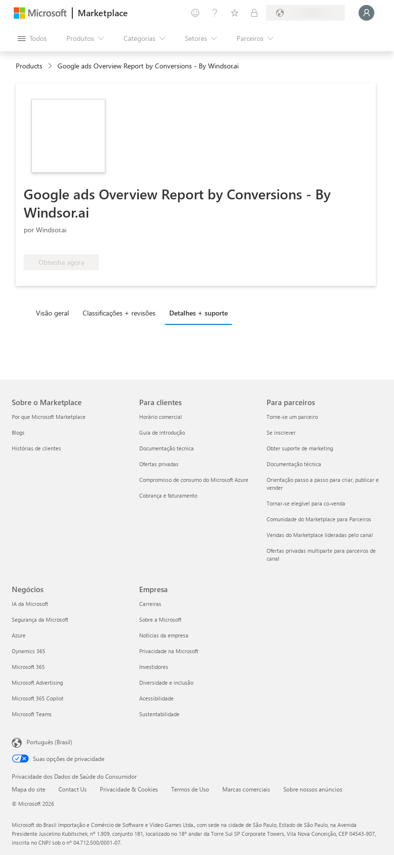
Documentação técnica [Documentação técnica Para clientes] (166, 448)
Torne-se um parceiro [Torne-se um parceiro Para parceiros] (292, 416)
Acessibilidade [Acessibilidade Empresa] (156, 698)
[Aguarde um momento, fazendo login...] (366, 13)
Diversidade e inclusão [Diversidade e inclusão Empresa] (166, 682)
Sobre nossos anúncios (312, 789)
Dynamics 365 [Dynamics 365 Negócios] (28, 651)
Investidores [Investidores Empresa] (153, 666)
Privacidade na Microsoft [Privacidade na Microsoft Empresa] (168, 651)
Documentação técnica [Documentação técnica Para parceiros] (294, 464)
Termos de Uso (190, 789)
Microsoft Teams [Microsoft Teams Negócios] (32, 714)
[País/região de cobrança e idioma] (305, 13)
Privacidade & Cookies (129, 789)
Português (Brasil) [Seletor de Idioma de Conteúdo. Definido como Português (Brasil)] (49, 742)
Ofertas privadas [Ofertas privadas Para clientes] (159, 464)
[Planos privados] (254, 13)
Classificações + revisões (119, 312)
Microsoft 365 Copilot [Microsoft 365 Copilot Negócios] (37, 698)
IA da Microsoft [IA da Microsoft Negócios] (30, 603)
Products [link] (29, 65)
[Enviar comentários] (195, 13)
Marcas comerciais (246, 789)
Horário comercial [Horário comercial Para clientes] (160, 416)
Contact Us (73, 789)
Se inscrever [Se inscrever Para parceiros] (281, 432)
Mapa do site (28, 789)
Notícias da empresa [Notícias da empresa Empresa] (163, 635)
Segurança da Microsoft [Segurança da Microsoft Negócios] (40, 619)
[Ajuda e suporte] (215, 13)
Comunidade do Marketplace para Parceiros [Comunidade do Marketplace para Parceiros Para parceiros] (319, 519)
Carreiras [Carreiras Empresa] (150, 603)
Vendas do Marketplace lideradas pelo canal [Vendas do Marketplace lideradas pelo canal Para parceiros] (320, 534)
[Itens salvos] (234, 13)
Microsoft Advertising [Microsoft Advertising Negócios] (37, 682)
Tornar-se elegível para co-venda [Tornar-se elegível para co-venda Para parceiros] (306, 503)
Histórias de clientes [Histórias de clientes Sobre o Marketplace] (36, 448)
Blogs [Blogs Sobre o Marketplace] (18, 432)
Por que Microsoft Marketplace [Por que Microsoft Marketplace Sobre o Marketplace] (49, 416)
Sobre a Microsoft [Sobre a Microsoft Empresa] (160, 619)
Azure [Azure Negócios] (19, 635)
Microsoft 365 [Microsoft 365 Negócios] (28, 666)
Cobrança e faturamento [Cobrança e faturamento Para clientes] (168, 495)
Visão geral (52, 312)
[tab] (54, 312)
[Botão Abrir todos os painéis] (32, 38)
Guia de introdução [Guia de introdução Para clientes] (162, 432)
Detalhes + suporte (198, 312)
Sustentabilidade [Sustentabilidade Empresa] (159, 714)
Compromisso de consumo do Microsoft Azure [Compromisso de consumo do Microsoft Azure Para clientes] (193, 479)
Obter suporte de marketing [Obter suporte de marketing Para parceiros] (300, 448)
